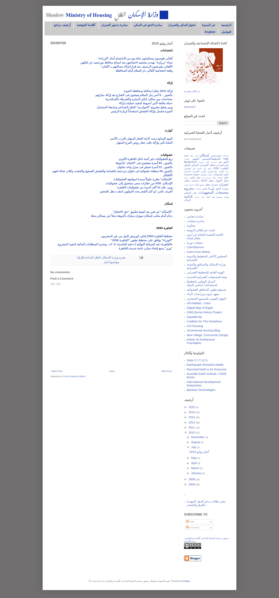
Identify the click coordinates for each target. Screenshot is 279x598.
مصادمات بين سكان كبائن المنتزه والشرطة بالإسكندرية (138, 99)
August (196, 442)
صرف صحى (189, 185)
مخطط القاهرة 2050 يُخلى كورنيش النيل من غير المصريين (136, 236)
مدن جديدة (199, 197)
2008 (192, 484)
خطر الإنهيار (222, 180)
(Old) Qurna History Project (204, 312)
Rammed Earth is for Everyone (206, 369)
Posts (190, 522)
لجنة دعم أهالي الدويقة (201, 230)
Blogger (186, 581)
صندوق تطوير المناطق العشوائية (206, 289)
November (198, 437)
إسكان (204, 155)
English (210, 31)
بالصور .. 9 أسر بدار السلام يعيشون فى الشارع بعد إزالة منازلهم (133, 95)
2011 (192, 427)
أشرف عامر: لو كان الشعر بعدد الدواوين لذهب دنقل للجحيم (136, 191)
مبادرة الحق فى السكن (148, 25)
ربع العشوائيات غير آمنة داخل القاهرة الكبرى (145, 158)
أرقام (186, 155)
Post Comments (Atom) (74, 376)
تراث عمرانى (206, 174)
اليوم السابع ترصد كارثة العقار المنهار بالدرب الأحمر (141, 138)
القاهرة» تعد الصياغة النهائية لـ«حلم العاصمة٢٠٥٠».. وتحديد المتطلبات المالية (124, 244)
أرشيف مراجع (62, 25)
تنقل (214, 178)
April (194, 463)
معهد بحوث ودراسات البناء (203, 294)
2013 (192, 417)
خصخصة (195, 180)
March (195, 468)
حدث (220, 177)
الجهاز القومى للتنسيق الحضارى (206, 298)
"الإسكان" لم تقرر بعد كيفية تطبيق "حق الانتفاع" (142, 211)
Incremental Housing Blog (203, 330)
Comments (192, 527)
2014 (192, 412)
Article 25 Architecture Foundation (201, 341)
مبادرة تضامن (195, 216)
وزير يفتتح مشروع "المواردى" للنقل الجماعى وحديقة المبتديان (134, 107)
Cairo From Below (198, 251)
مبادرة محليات (195, 221)
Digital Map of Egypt (200, 307)
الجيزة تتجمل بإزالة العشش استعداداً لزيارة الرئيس (141, 111)
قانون (204, 189)
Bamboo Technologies (201, 389)
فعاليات (198, 189)
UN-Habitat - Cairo (199, 303)
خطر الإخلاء (207, 180)
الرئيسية (226, 25)
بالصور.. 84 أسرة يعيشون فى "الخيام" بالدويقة (143, 163)
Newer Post (56, 371)
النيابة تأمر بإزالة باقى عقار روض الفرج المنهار (144, 142)
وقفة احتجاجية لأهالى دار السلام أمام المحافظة (143, 70)
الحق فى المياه (204, 168)
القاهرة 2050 (221, 168)
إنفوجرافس (216, 155)
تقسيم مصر (206, 178)
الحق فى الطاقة (217, 165)
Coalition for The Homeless (204, 321)
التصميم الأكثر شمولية (207, 162)
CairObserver (195, 247)
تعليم (186, 178)
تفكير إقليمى (195, 177)
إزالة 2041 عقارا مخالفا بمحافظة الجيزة (148, 91)
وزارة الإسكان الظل (106, 257)
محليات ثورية (195, 242)
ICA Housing (195, 326)
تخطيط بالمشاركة (192, 174)
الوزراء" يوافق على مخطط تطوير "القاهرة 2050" (141, 240)
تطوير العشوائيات (221, 174)
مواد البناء (210, 197)
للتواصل (226, 31)
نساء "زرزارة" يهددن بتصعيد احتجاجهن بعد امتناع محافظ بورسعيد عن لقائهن (126, 62)
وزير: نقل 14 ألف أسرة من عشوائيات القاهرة (144, 187)
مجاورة (191, 225)
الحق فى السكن (200, 165)
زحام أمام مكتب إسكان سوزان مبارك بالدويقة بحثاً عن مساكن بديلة (131, 215)
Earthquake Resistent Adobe (205, 364)
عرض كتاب (199, 185)
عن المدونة (208, 25)
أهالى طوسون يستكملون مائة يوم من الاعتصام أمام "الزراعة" (134, 58)
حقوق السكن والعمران (181, 25)
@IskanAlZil (189, 107)
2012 (192, 422)
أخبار (106, 262)
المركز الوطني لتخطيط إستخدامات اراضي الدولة (202, 283)
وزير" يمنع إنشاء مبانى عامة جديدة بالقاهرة (145, 248)
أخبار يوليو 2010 (199, 451)
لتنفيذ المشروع (67, 244)
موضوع (219, 197)
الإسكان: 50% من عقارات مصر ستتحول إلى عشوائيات (139, 183)
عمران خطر (211, 184)
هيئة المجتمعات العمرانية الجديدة (207, 277)
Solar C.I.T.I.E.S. (197, 360)
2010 (192, 432)
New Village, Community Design (207, 335)
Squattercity (194, 316)
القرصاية (187, 171)
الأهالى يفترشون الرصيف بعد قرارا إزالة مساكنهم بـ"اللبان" (136, 66)
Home (112, 371)
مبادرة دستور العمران (114, 25)
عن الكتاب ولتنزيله (192, 91)
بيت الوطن (224, 171)
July (194, 447)
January (196, 473)
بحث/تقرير (212, 171)
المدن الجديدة (199, 171)
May (194, 457)
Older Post (166, 371)
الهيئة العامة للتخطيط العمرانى (205, 272)
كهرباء (211, 188)
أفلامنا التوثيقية (86, 25)
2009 (192, 479)
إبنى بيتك (194, 156)
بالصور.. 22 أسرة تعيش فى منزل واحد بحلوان (144, 167)
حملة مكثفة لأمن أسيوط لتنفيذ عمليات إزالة (145, 103)
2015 (192, 407)
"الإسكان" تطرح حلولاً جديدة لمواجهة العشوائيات (142, 179)
